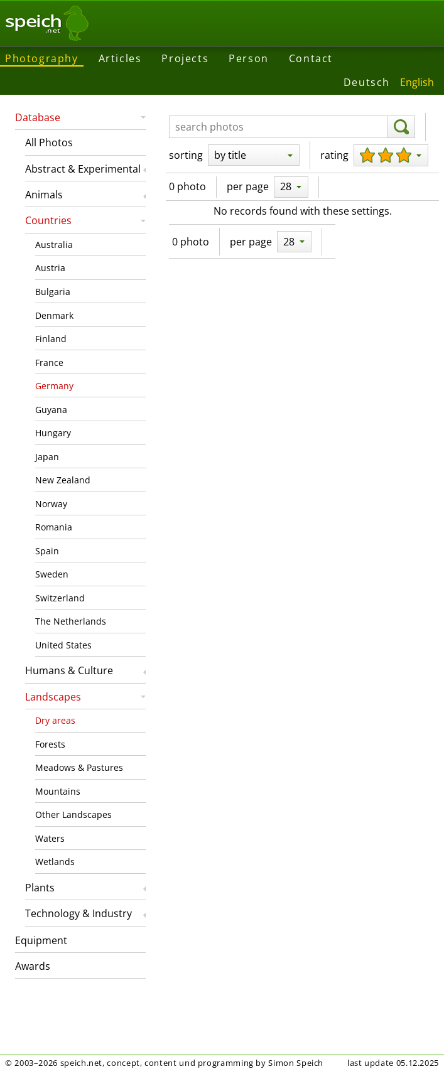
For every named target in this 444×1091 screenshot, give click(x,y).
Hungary (53, 433)
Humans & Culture (69, 670)
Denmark (54, 315)
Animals (44, 195)
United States (63, 645)
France (49, 362)
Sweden (51, 574)
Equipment (41, 940)
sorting (186, 155)
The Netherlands (70, 621)
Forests (50, 744)
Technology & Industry (78, 913)
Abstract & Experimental (83, 169)
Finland (51, 339)
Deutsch (367, 82)
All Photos (49, 142)
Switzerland (60, 598)
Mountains (57, 791)
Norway (51, 504)
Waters (50, 838)
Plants (40, 888)
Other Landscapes (73, 814)
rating (334, 155)
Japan (47, 457)
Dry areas (55, 720)
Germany (54, 386)
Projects (184, 58)
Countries (48, 220)
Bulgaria (52, 292)
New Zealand (62, 480)
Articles (120, 58)
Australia (54, 244)
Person (249, 58)
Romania (53, 527)
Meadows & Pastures (79, 767)
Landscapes (53, 697)
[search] (401, 127)
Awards (32, 966)
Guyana (51, 410)
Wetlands (55, 862)
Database (37, 117)
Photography (42, 58)
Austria (50, 268)
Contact (311, 58)
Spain (47, 551)
